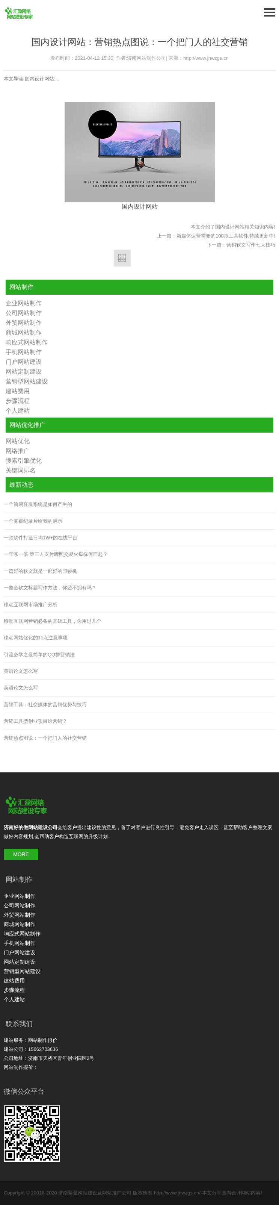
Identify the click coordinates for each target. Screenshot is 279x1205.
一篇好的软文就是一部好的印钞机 (40, 571)
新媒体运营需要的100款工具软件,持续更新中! (225, 236)
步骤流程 (18, 401)
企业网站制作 (24, 303)
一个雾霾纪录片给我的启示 (33, 521)
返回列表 (122, 258)
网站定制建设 (24, 371)
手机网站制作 (24, 352)
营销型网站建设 (27, 381)
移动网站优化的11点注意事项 (36, 637)
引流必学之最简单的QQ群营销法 (39, 654)
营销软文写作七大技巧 (250, 245)
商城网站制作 (24, 332)
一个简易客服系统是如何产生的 (38, 504)
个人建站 (18, 410)
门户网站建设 (24, 362)
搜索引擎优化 (24, 460)
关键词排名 (21, 470)
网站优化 (18, 441)
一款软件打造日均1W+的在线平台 (40, 537)
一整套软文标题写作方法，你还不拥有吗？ (50, 587)
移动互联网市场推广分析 (30, 604)
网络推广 (18, 451)
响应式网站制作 (27, 342)
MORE (21, 854)
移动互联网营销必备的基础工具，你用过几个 (52, 621)
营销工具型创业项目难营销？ (35, 721)
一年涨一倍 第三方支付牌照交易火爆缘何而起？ (56, 554)
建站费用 (18, 391)
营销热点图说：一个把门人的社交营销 (45, 738)
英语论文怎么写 (21, 671)
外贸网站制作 (24, 322)
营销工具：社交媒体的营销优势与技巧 (45, 704)
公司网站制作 (24, 313)
